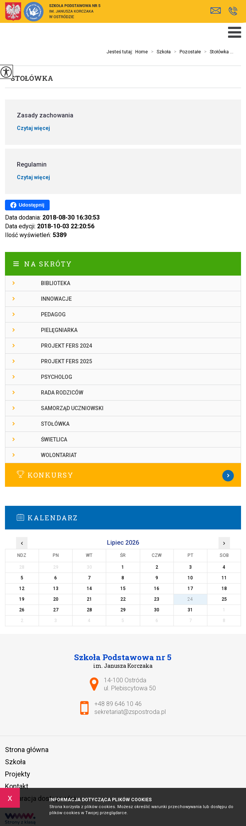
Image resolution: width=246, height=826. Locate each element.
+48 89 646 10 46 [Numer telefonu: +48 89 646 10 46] (118, 703)
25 (224, 599)
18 (224, 588)
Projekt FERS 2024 (66, 346)
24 (190, 599)
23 (156, 599)
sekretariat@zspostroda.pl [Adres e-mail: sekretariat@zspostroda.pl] (130, 711)
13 (55, 588)
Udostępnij (27, 205)
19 (21, 599)
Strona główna (27, 750)
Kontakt (16, 786)
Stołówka (32, 78)
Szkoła (159, 52)
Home (141, 52)
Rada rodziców (62, 393)
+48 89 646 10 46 (232, 11)
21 (89, 599)
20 (55, 599)
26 (21, 610)
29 (123, 610)
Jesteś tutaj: (121, 52)
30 (156, 610)
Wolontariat (59, 455)
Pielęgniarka (59, 330)
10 (190, 578)
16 (156, 588)
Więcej (123, 476)
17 (190, 588)
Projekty (17, 774)
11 (224, 578)
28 (89, 610)
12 (21, 588)
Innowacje (56, 299)
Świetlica (54, 439)
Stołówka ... (217, 52)
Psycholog (56, 377)
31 (190, 610)
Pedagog (53, 314)
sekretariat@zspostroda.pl (215, 10)
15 (123, 588)
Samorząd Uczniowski (72, 408)
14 (89, 588)
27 (55, 610)
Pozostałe (186, 52)
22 (123, 599)
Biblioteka (55, 283)
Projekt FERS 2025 (66, 361)
